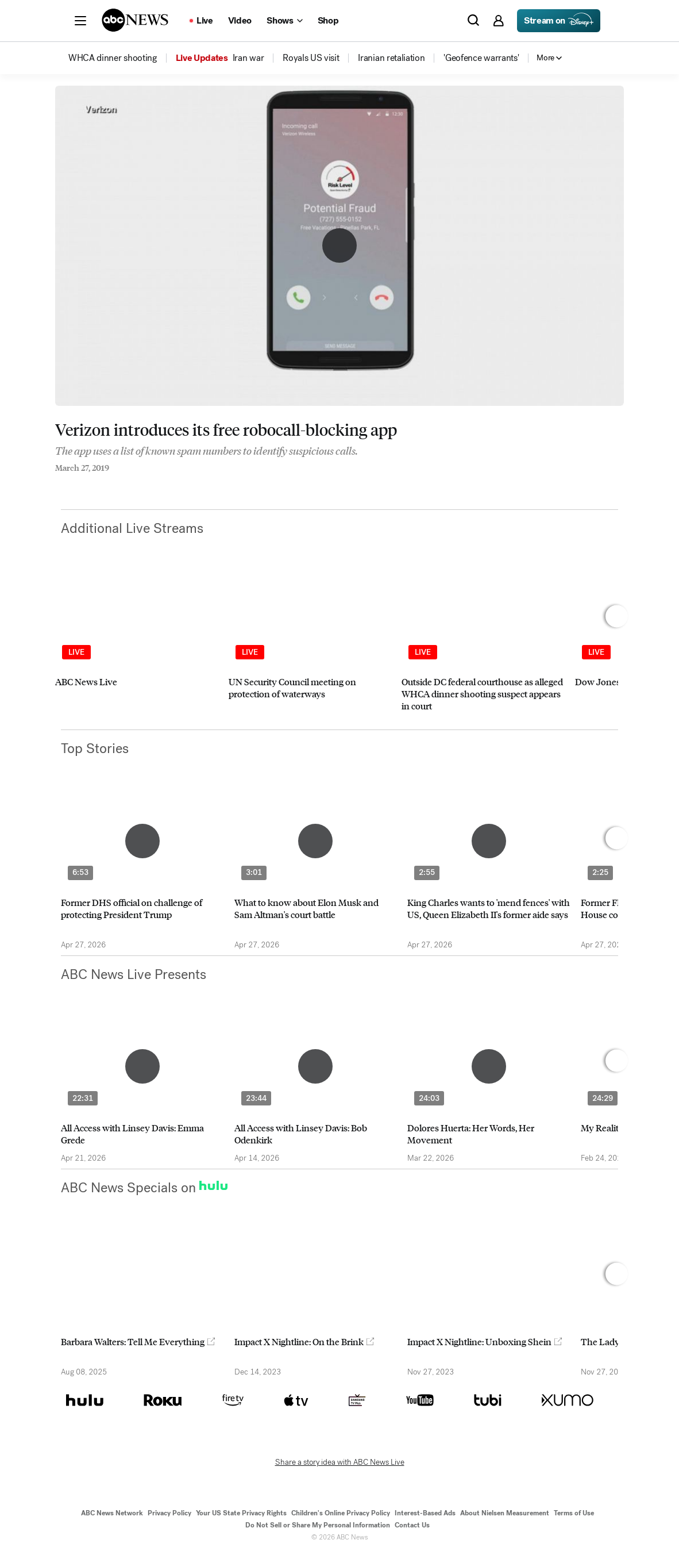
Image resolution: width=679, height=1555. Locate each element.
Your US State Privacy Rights (241, 1513)
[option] (136, 649)
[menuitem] (112, 58)
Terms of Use (574, 1513)
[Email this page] (103, 483)
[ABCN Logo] (135, 20)
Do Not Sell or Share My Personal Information (317, 1525)
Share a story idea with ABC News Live (339, 1462)
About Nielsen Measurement (504, 1513)
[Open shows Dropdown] (284, 21)
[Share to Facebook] (58, 483)
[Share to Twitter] (81, 483)
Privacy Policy (169, 1513)
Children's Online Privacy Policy (340, 1513)
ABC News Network (112, 1513)
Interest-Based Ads (425, 1513)
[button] (80, 20)
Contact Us (412, 1525)
